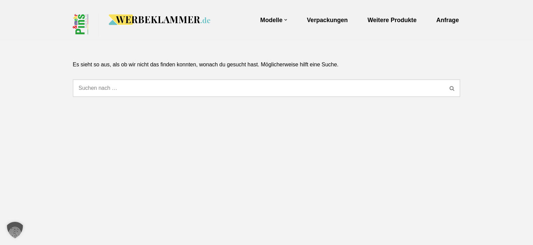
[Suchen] (258, 88)
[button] (285, 19)
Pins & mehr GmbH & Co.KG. (108, 227)
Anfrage (447, 20)
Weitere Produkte (391, 20)
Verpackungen (327, 20)
